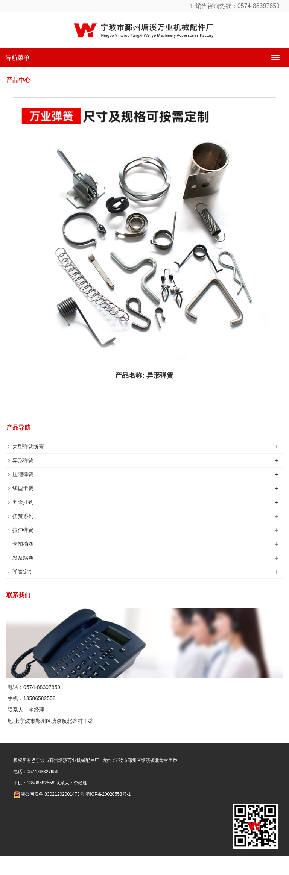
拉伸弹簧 (22, 530)
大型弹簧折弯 (28, 447)
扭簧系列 (22, 516)
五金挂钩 (22, 502)
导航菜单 (18, 57)
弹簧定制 (22, 572)
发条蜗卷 (22, 558)
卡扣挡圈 (22, 544)
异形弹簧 (22, 460)
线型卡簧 (22, 488)
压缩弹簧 (22, 474)
